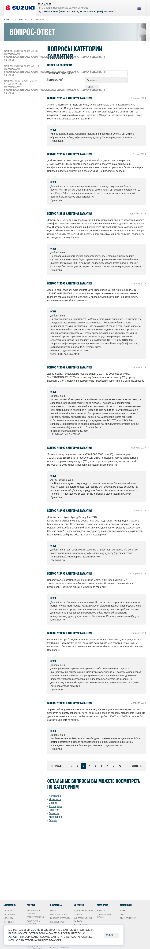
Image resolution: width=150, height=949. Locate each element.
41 (120, 765)
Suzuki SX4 (8, 918)
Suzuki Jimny (9, 914)
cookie (35, 929)
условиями (16, 936)
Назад (56, 766)
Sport (122, 914)
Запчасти (54, 813)
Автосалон (55, 795)
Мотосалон (55, 799)
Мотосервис (55, 816)
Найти (90, 87)
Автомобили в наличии (33, 912)
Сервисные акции (58, 914)
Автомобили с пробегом (33, 922)
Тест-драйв (8, 922)
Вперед (137, 766)
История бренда (81, 925)
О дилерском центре (83, 910)
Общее (53, 820)
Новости (101, 910)
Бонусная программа (60, 918)
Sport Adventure (128, 918)
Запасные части (57, 922)
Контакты (78, 914)
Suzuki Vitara (9, 910)
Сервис (53, 802)
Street (123, 910)
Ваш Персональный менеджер (83, 919)
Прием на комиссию (59, 947)
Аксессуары (55, 806)
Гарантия (54, 809)
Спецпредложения (35, 917)
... (113, 765)
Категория (55, 79)
